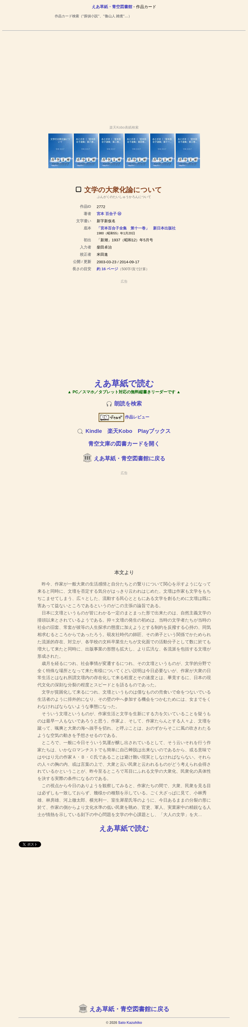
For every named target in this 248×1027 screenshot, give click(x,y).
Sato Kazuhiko (130, 1023)
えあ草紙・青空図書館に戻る (129, 458)
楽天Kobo (119, 431)
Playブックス (154, 431)
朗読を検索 (128, 404)
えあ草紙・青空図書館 (112, 6)
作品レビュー (124, 417)
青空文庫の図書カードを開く (124, 444)
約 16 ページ (107, 269)
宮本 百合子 (107, 214)
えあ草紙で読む (124, 383)
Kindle (93, 431)
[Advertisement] (124, 75)
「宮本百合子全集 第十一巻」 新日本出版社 (136, 228)
